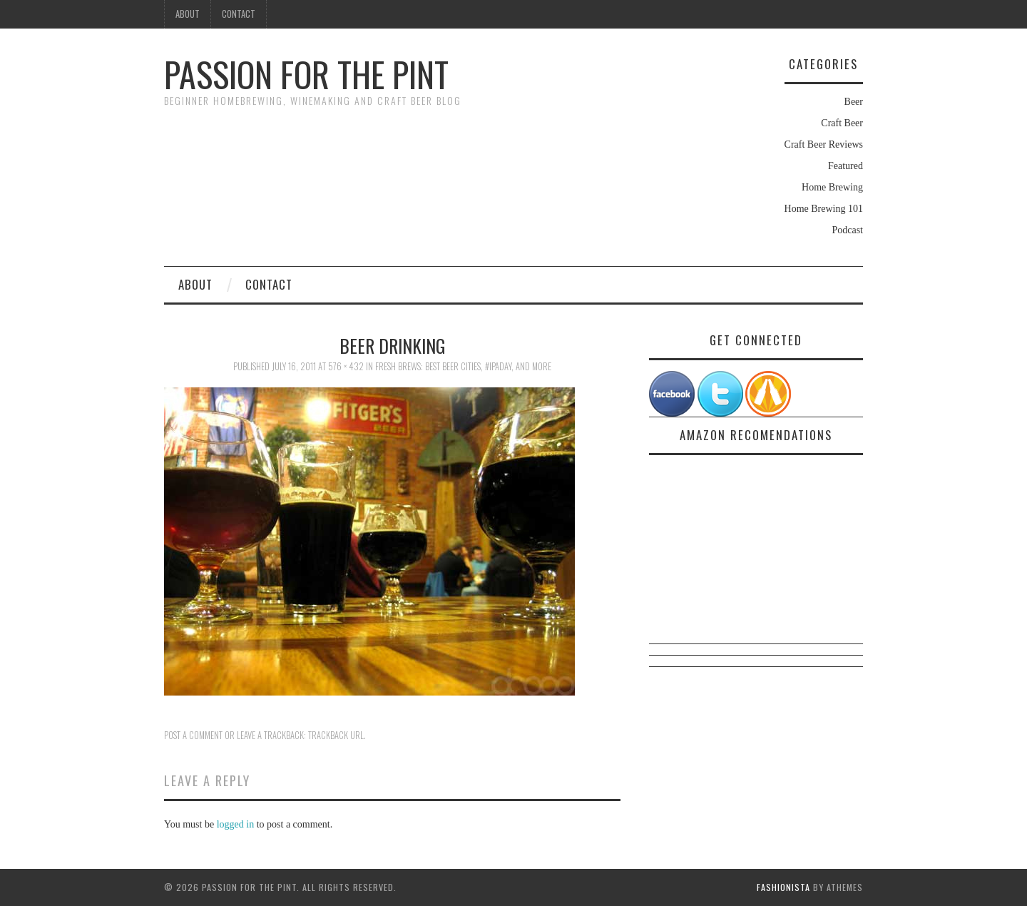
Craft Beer (842, 123)
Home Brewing (832, 187)
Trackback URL (336, 735)
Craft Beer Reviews (824, 144)
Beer (853, 101)
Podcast (847, 230)
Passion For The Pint (306, 74)
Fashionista (783, 887)
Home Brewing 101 (824, 208)
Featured (845, 166)
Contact (238, 14)
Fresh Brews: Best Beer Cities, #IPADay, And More (463, 366)
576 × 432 (346, 366)
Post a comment (193, 735)
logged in (236, 824)
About (187, 14)
